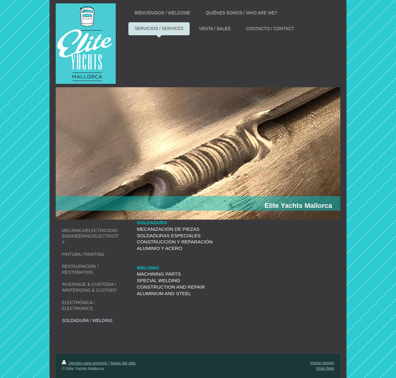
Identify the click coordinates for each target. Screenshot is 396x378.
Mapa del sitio (123, 363)
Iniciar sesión (322, 362)
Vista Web (325, 368)
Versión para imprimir (85, 363)
